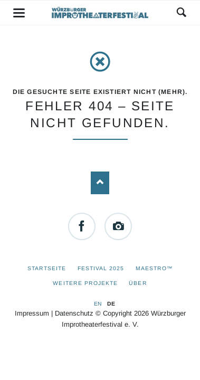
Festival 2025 (101, 268)
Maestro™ (154, 268)
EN (98, 304)
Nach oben (100, 183)
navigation (19, 13)
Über (138, 283)
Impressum (32, 313)
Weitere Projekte (85, 283)
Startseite (46, 268)
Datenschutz (74, 313)
